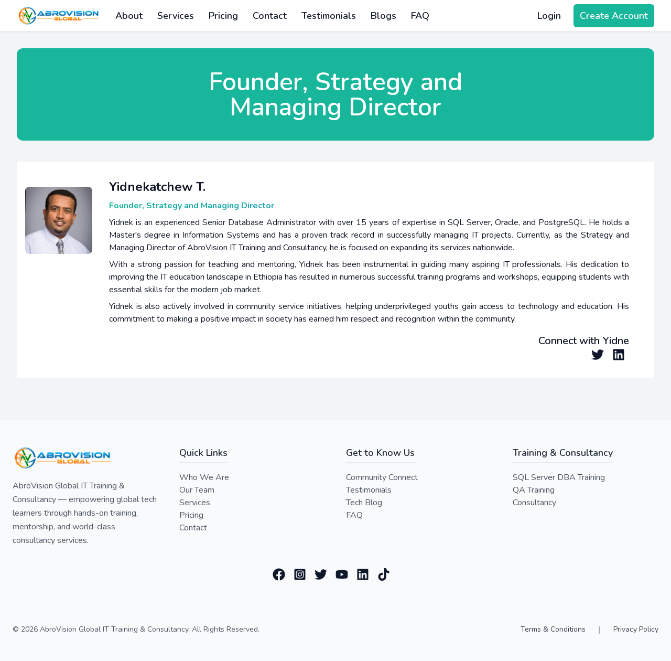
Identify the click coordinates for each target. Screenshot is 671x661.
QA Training (534, 490)
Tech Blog (364, 502)
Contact (270, 15)
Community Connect (382, 477)
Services (194, 502)
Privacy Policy (635, 629)
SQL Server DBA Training (559, 477)
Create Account (614, 15)
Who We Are (204, 477)
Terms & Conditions (553, 629)
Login (549, 15)
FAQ (420, 15)
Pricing (223, 15)
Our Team (196, 490)
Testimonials (328, 15)
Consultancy (534, 502)
